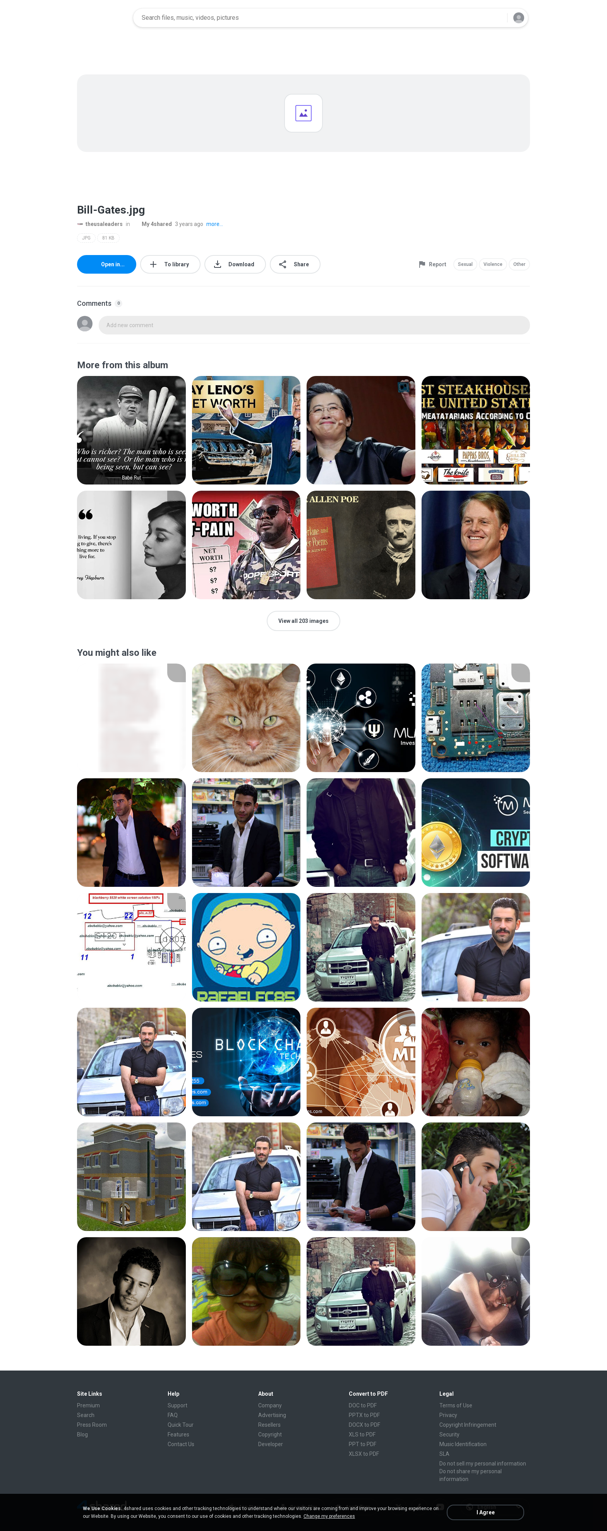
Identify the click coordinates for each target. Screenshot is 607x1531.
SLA (444, 1454)
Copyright (270, 1434)
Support (177, 1405)
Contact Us (181, 1444)
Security (449, 1434)
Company (270, 1405)
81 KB (108, 238)
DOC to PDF (363, 1405)
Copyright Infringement (467, 1425)
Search (85, 1415)
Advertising (272, 1415)
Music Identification (463, 1444)
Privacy (448, 1415)
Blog (82, 1434)
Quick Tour (181, 1425)
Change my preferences (329, 1516)
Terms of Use (455, 1405)
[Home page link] (102, 17)
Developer (270, 1444)
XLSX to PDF (364, 1454)
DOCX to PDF (364, 1425)
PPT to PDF (362, 1444)
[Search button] (496, 18)
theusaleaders (100, 224)
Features (178, 1434)
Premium (88, 1405)
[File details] (131, 430)
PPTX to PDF (364, 1415)
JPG (86, 238)
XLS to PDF (362, 1434)
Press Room (92, 1425)
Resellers (269, 1425)
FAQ (173, 1415)
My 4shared (152, 224)
